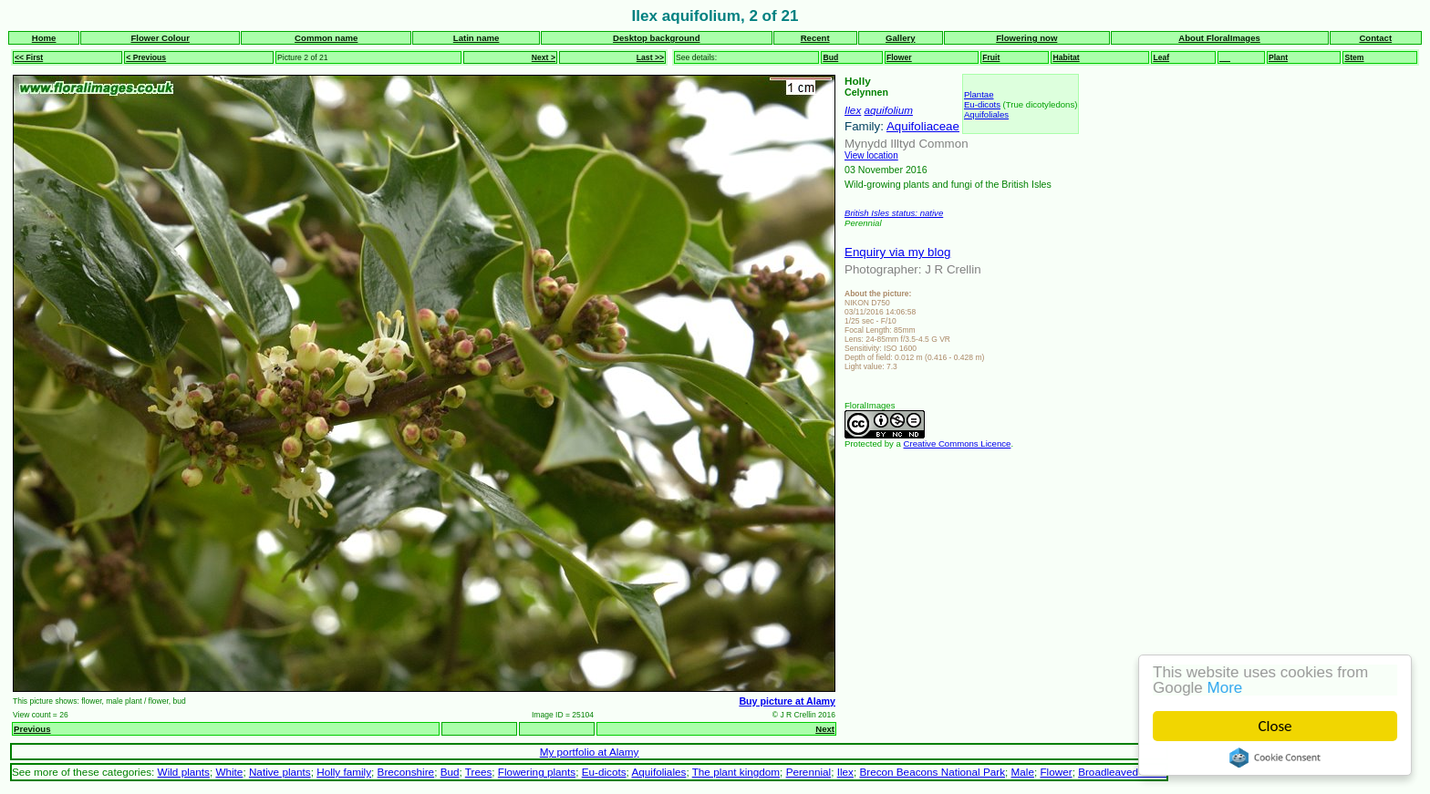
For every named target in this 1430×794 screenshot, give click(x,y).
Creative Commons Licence (957, 443)
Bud (830, 57)
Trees (478, 772)
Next (824, 729)
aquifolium (889, 110)
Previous (32, 729)
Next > (543, 57)
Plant (1278, 57)
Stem (1353, 57)
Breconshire (406, 772)
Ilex (853, 110)
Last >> (650, 57)
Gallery (901, 38)
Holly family (343, 772)
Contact (1375, 38)
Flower (899, 57)
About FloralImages (1219, 38)
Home (44, 38)
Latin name (476, 38)
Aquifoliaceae (922, 126)
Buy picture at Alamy (787, 701)
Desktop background (656, 38)
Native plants (280, 772)
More (1225, 687)
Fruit (991, 57)
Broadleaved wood (1122, 772)
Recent (815, 38)
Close (1275, 726)
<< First (29, 57)
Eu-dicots (982, 104)
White (229, 772)
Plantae (979, 94)
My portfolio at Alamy (589, 752)
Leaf (1161, 57)
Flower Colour (160, 38)
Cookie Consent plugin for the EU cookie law (1275, 758)
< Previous (146, 57)
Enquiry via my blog (897, 252)
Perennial (809, 772)
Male (1022, 772)
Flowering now (1026, 38)
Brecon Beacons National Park (932, 772)
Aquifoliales (986, 114)
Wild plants (184, 772)
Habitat (1065, 57)
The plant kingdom (736, 772)
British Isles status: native (894, 213)
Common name (326, 38)
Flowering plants (536, 772)
